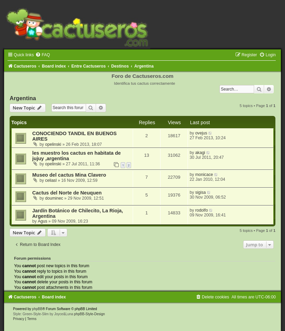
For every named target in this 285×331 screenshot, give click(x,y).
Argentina (23, 98)
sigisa (200, 192)
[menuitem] (42, 54)
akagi (200, 152)
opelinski (53, 144)
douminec (54, 198)
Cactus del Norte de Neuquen (67, 193)
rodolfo (201, 210)
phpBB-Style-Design (89, 314)
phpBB (37, 309)
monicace (204, 174)
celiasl (51, 180)
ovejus (201, 133)
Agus (42, 221)
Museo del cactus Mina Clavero (69, 175)
